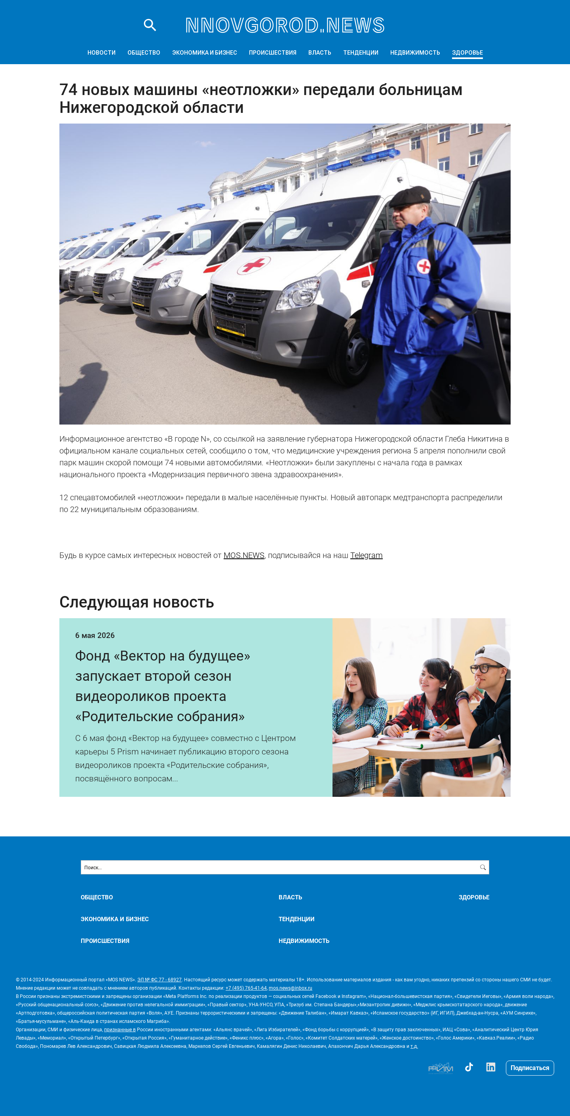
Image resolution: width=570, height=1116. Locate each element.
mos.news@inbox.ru (290, 988)
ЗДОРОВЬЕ (467, 53)
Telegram (366, 555)
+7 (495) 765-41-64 (246, 988)
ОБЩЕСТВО (143, 53)
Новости (101, 53)
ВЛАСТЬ (319, 53)
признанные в (120, 1029)
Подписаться (530, 1067)
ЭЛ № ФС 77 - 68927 (159, 979)
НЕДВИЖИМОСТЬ (415, 53)
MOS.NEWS (244, 555)
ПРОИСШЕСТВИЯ (272, 53)
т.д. (414, 1046)
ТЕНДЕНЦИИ (360, 53)
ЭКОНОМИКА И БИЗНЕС (204, 53)
